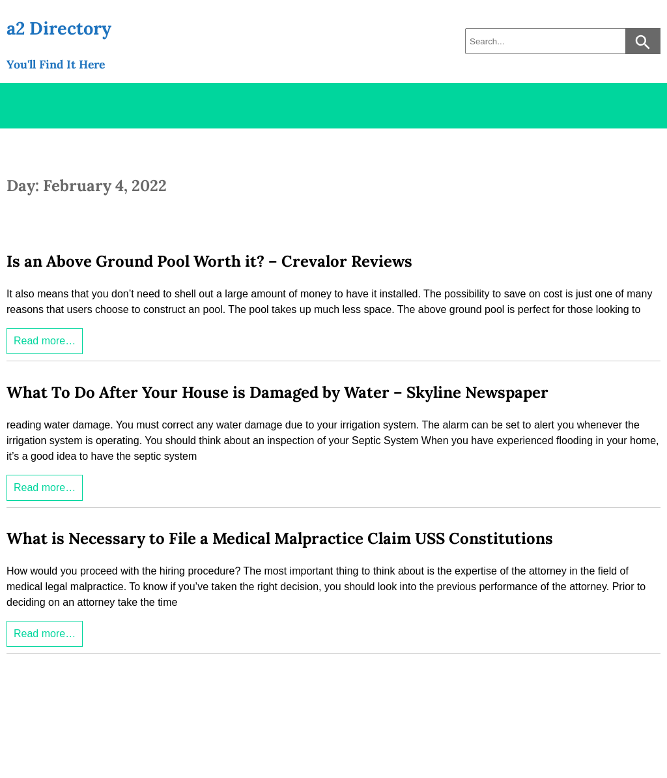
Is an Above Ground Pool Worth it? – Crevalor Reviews (209, 261)
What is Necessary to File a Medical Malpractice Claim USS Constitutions (280, 538)
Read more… (45, 340)
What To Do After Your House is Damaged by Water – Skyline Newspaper (277, 392)
